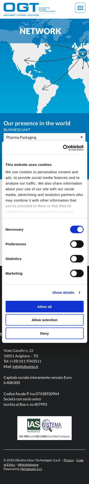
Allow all (44, 306)
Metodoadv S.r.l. (31, 469)
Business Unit (17, 129)
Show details (63, 292)
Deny (44, 333)
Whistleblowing (28, 465)
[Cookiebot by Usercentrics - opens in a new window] (63, 148)
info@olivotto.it (25, 366)
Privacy (69, 460)
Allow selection (44, 320)
